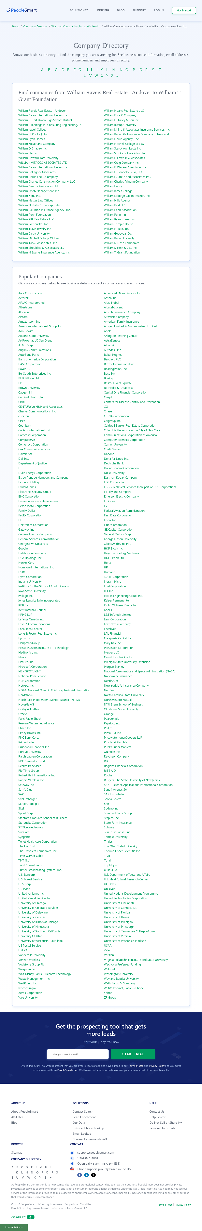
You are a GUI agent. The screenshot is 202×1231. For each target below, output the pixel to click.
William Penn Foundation (34, 214)
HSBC (22, 572)
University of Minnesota (33, 926)
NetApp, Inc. (26, 685)
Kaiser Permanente (116, 600)
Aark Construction (30, 293)
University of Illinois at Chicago (38, 922)
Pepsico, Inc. (112, 723)
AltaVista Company (116, 317)
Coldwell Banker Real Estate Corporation (130, 425)
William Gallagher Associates (37, 172)
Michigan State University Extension (127, 662)
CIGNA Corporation (116, 416)
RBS (106, 761)
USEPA (22, 950)
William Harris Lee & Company (38, 177)
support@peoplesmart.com (92, 1152)
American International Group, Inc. (40, 326)
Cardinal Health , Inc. (31, 397)
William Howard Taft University (38, 158)
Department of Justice (32, 463)
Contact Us (156, 1111)
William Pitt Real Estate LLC (36, 219)
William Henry (113, 186)
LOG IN (159, 10)
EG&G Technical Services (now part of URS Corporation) (140, 487)
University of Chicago (32, 903)
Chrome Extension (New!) (90, 1139)
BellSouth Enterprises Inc (34, 373)
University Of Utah (30, 936)
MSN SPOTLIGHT (29, 671)
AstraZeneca (112, 340)
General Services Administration (39, 539)
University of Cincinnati (119, 903)
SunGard (24, 832)
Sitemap (16, 1152)
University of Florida (117, 912)
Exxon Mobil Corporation (34, 506)
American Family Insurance (121, 321)
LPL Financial (112, 633)
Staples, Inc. (111, 818)
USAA (108, 945)
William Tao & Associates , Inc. (37, 243)
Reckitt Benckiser (29, 766)
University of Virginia (117, 936)
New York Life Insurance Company (126, 685)
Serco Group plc (28, 804)
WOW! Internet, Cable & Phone (124, 988)
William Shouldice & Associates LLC (41, 248)
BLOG (121, 10)
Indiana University (30, 581)
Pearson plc (111, 718)
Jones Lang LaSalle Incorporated (39, 600)
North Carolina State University (124, 695)
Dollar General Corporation (121, 468)
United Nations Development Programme (131, 893)
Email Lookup (82, 1133)
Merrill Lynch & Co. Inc (118, 657)
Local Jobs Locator (30, 629)
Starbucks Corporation (32, 822)
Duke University (114, 473)
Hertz (107, 562)
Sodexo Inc (111, 808)
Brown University (29, 388)
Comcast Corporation (32, 435)
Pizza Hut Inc (112, 733)
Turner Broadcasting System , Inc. (40, 870)
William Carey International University (42, 115)
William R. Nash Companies (121, 243)
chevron (23, 416)
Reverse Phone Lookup (88, 1128)
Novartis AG (26, 704)
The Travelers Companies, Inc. (37, 851)
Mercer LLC (111, 652)
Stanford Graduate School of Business (42, 818)
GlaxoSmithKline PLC (117, 544)
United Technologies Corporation (125, 898)
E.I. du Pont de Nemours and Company (43, 477)
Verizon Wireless (29, 960)
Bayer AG (24, 369)
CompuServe (26, 440)
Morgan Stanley (114, 666)
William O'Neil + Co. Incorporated (39, 205)
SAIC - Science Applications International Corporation (138, 785)
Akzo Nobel (111, 302)
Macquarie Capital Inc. (118, 638)
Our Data (79, 1122)
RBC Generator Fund (31, 761)
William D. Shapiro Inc (32, 148)
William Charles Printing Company (126, 181)
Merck (22, 657)
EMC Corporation (29, 496)
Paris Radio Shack (29, 718)
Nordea (109, 690)
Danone (109, 454)
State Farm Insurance (118, 822)
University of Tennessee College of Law (129, 931)
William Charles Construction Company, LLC (46, 181)
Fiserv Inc (110, 520)
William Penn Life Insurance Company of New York (137, 134)
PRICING (103, 10)
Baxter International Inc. (119, 364)
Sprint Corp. (25, 813)
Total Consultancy (30, 865)
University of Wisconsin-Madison (125, 941)
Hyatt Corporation (30, 577)
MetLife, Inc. (26, 662)
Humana (109, 572)
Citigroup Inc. (112, 421)
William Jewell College (32, 129)
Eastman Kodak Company (120, 477)
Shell (107, 804)
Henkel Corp (26, 562)
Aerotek (23, 298)
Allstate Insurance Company (122, 312)
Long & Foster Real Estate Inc (37, 633)
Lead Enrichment (84, 1117)
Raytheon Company (117, 756)
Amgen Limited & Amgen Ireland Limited (130, 326)
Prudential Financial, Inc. (34, 747)
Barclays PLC (112, 359)
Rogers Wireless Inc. (31, 780)
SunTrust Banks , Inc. (117, 832)
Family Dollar (26, 510)
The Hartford (26, 846)
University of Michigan (118, 922)
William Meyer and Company (36, 144)
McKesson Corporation (119, 648)
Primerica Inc (26, 742)
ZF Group (110, 997)
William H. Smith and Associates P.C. (127, 177)
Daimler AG (25, 454)
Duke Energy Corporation (34, 473)
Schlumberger (27, 799)
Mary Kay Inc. (112, 643)
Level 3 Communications (34, 624)
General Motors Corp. (117, 534)
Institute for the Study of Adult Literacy (43, 586)
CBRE (21, 402)
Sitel (21, 808)
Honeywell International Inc (36, 567)
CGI (106, 406)
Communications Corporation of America (130, 435)
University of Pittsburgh (119, 926)
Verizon (109, 955)
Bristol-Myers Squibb (117, 383)
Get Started (184, 10)
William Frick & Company (120, 115)
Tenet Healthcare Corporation (37, 841)
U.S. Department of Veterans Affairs (127, 874)
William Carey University (34, 233)
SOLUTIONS (79, 10)
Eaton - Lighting (28, 482)
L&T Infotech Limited (118, 614)
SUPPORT (139, 10)
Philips (108, 728)
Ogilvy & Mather (28, 709)
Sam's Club (25, 789)
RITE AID (110, 770)
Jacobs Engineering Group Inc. (123, 596)
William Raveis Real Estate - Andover (42, 110)
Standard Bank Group (118, 813)
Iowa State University (32, 591)
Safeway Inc (26, 785)
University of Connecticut (120, 908)
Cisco (21, 421)
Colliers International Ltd (34, 430)
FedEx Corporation (30, 515)
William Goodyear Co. (118, 233)
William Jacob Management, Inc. (39, 191)
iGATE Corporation (116, 577)
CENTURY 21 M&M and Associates (40, 406)
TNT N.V (24, 860)
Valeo (107, 950)
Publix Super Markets (117, 747)
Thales (108, 841)
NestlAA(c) (111, 681)
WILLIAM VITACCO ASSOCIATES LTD (42, 162)
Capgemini (25, 392)
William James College (118, 191)
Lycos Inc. (24, 638)
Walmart (109, 969)
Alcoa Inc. (24, 312)
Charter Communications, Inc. (37, 411)
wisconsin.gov (27, 988)
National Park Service (32, 676)
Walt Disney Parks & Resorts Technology (44, 974)
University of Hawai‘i (117, 917)
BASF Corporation (29, 364)
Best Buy (109, 373)
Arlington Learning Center (120, 336)
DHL (21, 468)
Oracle (22, 714)
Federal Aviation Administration (124, 510)
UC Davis (110, 884)
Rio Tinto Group (28, 770)
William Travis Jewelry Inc (34, 229)
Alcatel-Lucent (113, 307)
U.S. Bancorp (26, 874)
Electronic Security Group (34, 492)
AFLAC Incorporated (31, 302)
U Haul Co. (111, 870)
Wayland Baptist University (121, 978)
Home (15, 26)
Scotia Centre (112, 799)
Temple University (115, 837)
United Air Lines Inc (31, 893)
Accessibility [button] (23, 1217)
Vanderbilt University (31, 955)
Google (23, 548)
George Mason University (120, 539)
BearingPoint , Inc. (115, 369)
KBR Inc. (23, 605)
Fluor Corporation (115, 525)
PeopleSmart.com (67, 1070)
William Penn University (119, 238)
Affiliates (17, 1117)
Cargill (108, 397)
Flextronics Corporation (33, 525)
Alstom (23, 317)
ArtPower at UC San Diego (35, 340)
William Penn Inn (115, 214)
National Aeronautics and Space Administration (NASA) (139, 671)
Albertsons (25, 307)
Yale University (28, 997)
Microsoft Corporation (32, 666)
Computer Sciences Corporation (124, 440)
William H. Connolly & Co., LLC (123, 172)
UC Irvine (24, 889)
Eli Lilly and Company (117, 492)
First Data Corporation (118, 515)
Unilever (109, 889)
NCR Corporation (29, 681)
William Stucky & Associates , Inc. (125, 153)
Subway (109, 827)
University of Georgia (32, 917)
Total (107, 860)
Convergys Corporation (33, 444)
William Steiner (28, 153)
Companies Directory (35, 26)
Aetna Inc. (110, 298)
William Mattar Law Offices (35, 200)
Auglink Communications (34, 350)
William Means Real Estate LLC (124, 110)
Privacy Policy (157, 1066)
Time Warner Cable (30, 856)
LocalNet (110, 629)
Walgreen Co (26, 969)
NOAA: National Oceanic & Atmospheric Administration (54, 690)
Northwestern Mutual (118, 700)
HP (106, 567)
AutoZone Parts (28, 354)
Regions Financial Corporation (123, 766)
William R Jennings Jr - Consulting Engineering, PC (50, 125)
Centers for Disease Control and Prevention (132, 402)
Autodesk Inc (112, 350)
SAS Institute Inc (114, 794)
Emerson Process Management (38, 501)
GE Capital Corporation (118, 529)
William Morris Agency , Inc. (121, 139)
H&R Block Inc (113, 548)
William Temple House (118, 224)
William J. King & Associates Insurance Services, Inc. (137, 129)
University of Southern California (39, 931)
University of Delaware (33, 912)
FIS (20, 520)
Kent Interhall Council (32, 610)
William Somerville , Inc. (33, 224)
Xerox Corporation (30, 993)
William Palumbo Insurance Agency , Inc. (44, 210)
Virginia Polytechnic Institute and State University (136, 960)
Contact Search (83, 1111)
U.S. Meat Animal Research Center (126, 879)
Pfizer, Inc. (24, 728)
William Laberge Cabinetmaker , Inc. (127, 196)
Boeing (108, 378)
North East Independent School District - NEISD (49, 700)
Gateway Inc (26, 529)
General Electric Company (35, 534)
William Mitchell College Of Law (38, 238)
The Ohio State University (120, 846)
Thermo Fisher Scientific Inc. (122, 851)
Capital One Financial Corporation (125, 392)
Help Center (157, 1117)
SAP (21, 794)
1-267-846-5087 (84, 1158)
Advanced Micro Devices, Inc (122, 293)
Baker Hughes (113, 354)
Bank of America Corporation (37, 359)
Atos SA (109, 345)
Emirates (109, 501)
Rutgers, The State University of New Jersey (132, 780)
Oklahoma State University (121, 709)
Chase (108, 411)
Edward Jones (27, 487)
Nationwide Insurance (118, 676)
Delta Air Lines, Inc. (116, 458)
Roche (108, 775)
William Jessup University (120, 125)
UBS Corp (24, 884)
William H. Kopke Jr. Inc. (33, 134)
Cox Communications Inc (34, 449)
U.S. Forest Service (30, 879)
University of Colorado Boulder (38, 908)
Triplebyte (110, 865)
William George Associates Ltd (38, 186)
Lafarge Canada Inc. (31, 619)
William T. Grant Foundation (122, 252)
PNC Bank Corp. (28, 737)
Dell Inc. (23, 458)
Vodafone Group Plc (31, 964)
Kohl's (108, 610)
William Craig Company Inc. (121, 162)
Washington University (118, 974)
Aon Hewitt (25, 331)
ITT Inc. (109, 591)
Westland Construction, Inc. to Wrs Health (75, 26)
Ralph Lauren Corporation (35, 756)
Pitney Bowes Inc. (29, 733)
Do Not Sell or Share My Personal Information (165, 1125)
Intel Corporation (115, 586)
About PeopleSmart (24, 1111)
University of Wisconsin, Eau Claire (40, 941)
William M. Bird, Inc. (116, 229)
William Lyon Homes (31, 139)
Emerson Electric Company (121, 496)
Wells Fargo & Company (119, 983)
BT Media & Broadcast (118, 388)
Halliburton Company (32, 553)
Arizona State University (33, 336)
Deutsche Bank (114, 463)
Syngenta (24, 837)
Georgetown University (33, 544)
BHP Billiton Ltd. (28, 378)
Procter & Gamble (115, 742)
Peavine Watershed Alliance (36, 723)
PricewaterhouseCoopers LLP (123, 737)
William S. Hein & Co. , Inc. (120, 248)
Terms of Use (135, 1066)
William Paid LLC (114, 205)
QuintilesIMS (112, 752)
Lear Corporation (115, 619)
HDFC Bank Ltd (114, 558)
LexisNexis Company (117, 624)
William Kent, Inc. (29, 196)
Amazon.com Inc (29, 321)
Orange (109, 714)
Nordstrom (25, 695)
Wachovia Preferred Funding (122, 964)
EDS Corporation (114, 482)
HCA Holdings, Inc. (30, 558)
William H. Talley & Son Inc (121, 120)
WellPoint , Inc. (27, 983)
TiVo (107, 856)
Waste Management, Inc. (34, 978)
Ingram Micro (112, 581)
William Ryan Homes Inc (120, 219)
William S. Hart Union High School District (45, 120)
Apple (107, 331)
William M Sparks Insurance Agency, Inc (44, 252)
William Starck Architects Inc (122, 148)
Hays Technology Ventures (121, 553)
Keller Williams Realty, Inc (120, 605)
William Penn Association (120, 210)
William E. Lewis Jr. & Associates (124, 158)
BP (20, 383)
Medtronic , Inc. (28, 652)
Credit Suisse (112, 449)
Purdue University (29, 752)
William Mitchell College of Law (124, 144)
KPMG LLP (25, 614)
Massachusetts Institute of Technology (43, 648)
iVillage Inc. (25, 596)
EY (105, 506)
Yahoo (108, 993)
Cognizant (24, 425)
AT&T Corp (25, 345)
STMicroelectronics (30, 827)
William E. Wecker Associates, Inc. (125, 167)
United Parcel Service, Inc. (35, 898)
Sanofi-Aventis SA (115, 789)
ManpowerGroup (29, 643)
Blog (14, 1122)
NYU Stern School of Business (123, 704)
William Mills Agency (117, 200)
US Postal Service (29, 945)
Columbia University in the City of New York (132, 430)
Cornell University (115, 444)
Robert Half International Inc (36, 775)
